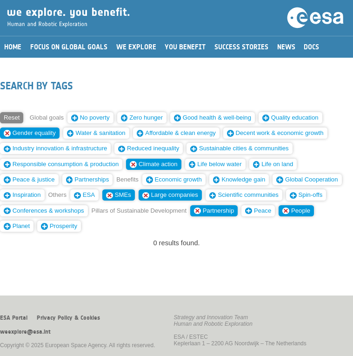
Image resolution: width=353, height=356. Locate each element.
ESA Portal (13, 318)
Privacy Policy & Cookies (68, 318)
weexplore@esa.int (25, 332)
